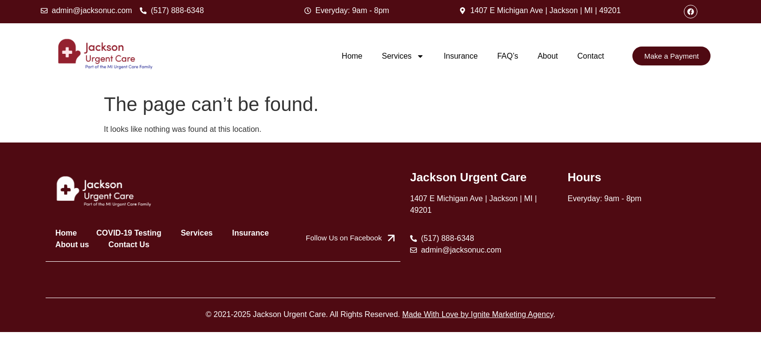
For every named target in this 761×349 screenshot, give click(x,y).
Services (403, 56)
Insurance (461, 56)
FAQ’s (507, 56)
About (548, 56)
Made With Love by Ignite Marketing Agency (477, 314)
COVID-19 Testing (128, 233)
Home (352, 56)
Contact (590, 56)
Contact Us (128, 244)
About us (72, 244)
